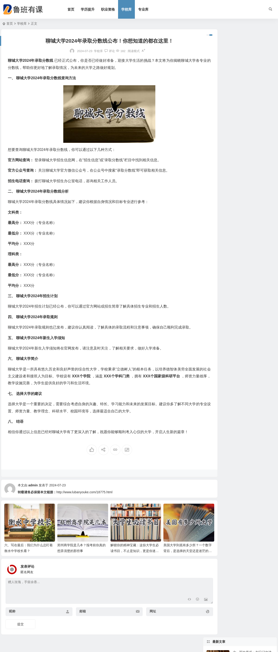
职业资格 (112, 9)
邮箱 (77, 608)
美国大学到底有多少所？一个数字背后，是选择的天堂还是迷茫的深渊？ (173, 547)
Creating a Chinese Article (251, 128)
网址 (142, 608)
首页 (75, 9)
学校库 (131, 9)
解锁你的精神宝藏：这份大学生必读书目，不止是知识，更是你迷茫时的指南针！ (124, 547)
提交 (20, 621)
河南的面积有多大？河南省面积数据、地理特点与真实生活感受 (252, 92)
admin (33, 485)
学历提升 (92, 9)
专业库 (147, 9)
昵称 (12, 608)
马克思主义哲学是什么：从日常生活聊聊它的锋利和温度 (252, 112)
